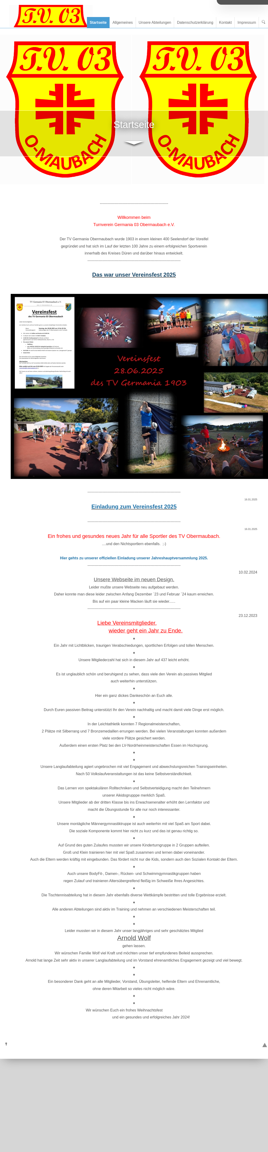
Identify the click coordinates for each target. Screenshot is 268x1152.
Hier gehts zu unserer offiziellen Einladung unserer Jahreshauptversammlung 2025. (134, 558)
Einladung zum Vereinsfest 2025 (133, 506)
